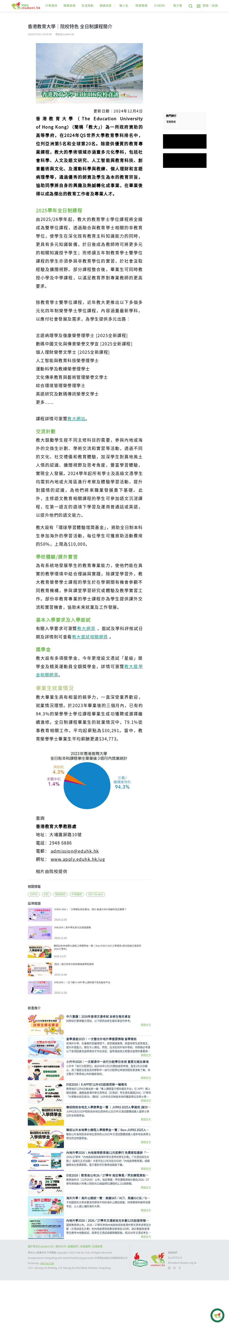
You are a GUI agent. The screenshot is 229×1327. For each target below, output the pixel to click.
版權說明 (73, 1293)
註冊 (215, 5)
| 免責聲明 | (85, 1293)
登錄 (206, 5)
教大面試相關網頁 (90, 637)
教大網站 (76, 419)
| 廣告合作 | (61, 1293)
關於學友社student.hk (41, 1293)
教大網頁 (86, 628)
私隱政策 (97, 1293)
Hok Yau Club (47, 1310)
